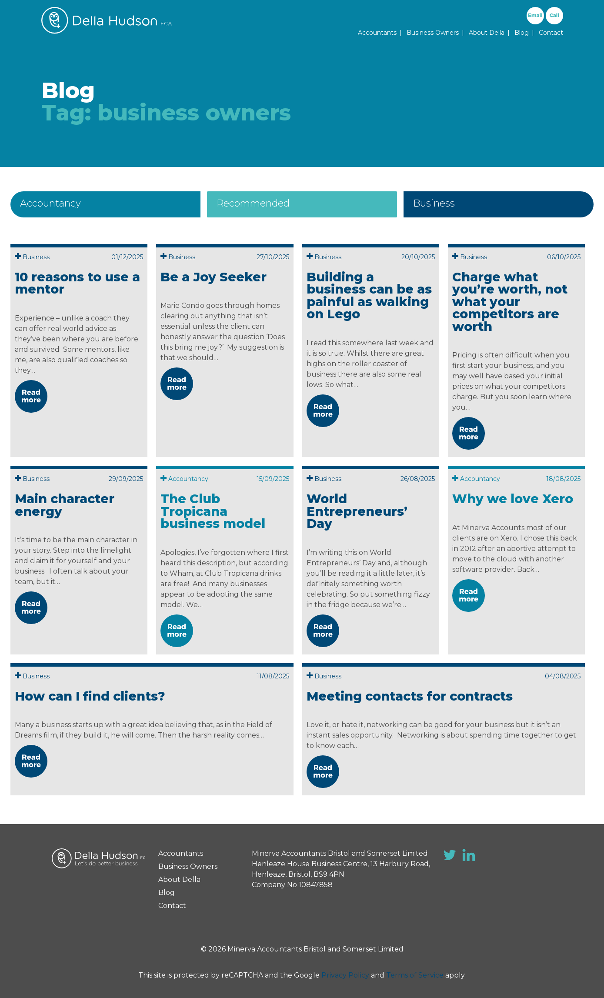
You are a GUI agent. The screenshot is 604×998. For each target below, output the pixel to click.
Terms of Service (415, 975)
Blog (521, 33)
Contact (551, 33)
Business (434, 203)
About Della (486, 33)
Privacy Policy (345, 975)
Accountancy (50, 203)
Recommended (253, 203)
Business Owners (433, 33)
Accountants (377, 33)
